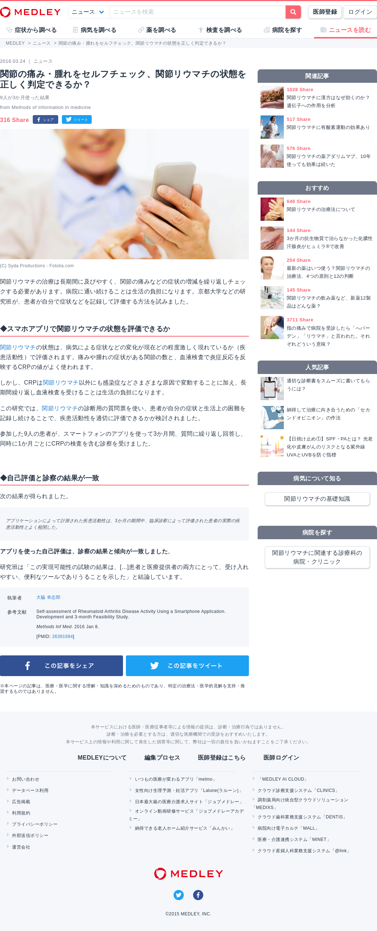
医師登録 (325, 12)
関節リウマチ (18, 347)
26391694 (62, 636)
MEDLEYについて (102, 758)
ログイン (360, 12)
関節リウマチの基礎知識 (317, 499)
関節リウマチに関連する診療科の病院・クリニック (317, 557)
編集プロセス (162, 758)
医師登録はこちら (222, 758)
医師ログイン (281, 758)
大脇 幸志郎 (48, 597)
